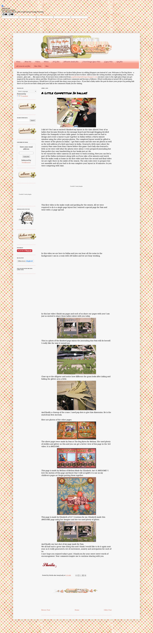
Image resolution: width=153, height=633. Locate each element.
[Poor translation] (11, 14)
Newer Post (45, 610)
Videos (37, 62)
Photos (46, 62)
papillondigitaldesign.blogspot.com (84, 77)
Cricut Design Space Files (91, 62)
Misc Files (37, 66)
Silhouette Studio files (70, 62)
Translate (22, 96)
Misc (46, 66)
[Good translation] (5, 14)
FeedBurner (26, 162)
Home (18, 62)
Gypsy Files (108, 62)
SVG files (55, 62)
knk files (119, 62)
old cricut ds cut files (23, 66)
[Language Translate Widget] (26, 91)
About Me (27, 62)
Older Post (108, 610)
